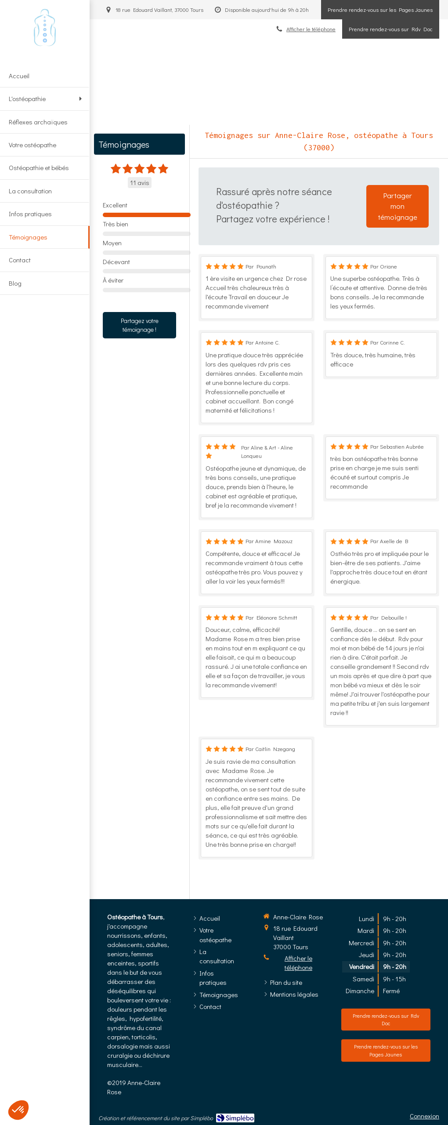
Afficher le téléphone (298, 963)
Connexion (424, 1115)
